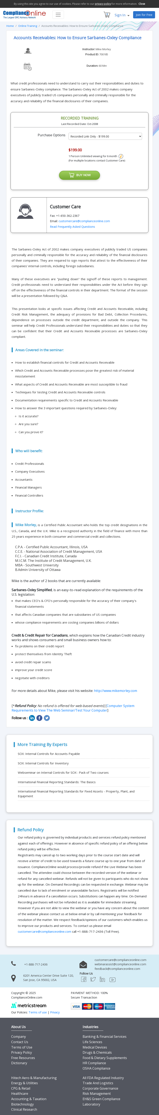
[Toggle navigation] (58, 15)
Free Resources (23, 1058)
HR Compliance (94, 1063)
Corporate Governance (100, 1088)
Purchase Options (51, 135)
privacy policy (103, 4)
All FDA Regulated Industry (103, 1078)
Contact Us (19, 1042)
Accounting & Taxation (28, 1099)
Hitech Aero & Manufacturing (34, 1078)
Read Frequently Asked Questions (72, 227)
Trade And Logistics (98, 1083)
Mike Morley (103, 49)
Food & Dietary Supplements (105, 1058)
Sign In (122, 15)
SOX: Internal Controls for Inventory (43, 763)
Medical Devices (95, 1047)
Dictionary (19, 1063)
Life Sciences (92, 1042)
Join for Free (144, 15)
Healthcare (19, 1093)
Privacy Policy (21, 1052)
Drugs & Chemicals (97, 1052)
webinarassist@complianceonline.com (120, 964)
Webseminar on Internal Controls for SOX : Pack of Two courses (63, 772)
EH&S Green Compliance (101, 1099)
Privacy (55, 1012)
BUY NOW (79, 175)
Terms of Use (21, 1047)
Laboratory (91, 1104)
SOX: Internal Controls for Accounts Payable (49, 754)
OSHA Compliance (96, 1068)
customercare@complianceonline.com (84, 221)
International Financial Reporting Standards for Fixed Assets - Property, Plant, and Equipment (76, 793)
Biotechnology (22, 1104)
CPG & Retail (20, 1088)
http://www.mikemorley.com (115, 690)
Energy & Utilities (24, 1083)
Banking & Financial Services (104, 1036)
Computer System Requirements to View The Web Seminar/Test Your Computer (73, 708)
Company (18, 1036)
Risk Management (97, 1093)
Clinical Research (24, 1109)
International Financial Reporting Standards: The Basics (57, 782)
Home (10, 26)
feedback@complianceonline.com (117, 969)
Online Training (27, 26)
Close (142, 4)
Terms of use (38, 1012)
